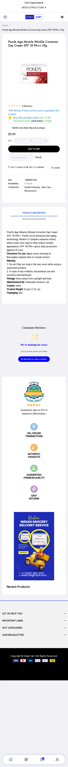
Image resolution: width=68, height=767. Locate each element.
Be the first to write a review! (34, 359)
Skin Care (46, 187)
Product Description (34, 212)
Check (38, 157)
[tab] (34, 213)
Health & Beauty (32, 187)
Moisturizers (30, 190)
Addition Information (34, 219)
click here (37, 120)
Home (5, 25)
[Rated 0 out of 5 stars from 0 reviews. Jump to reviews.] (20, 106)
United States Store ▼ (34, 7)
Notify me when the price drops (28, 127)
